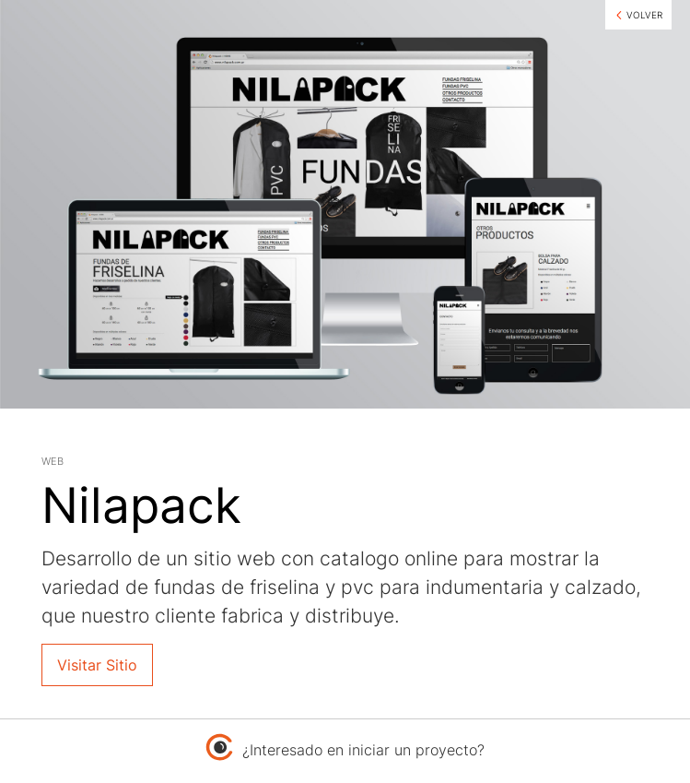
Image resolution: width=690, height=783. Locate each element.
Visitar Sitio (97, 665)
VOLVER (644, 14)
